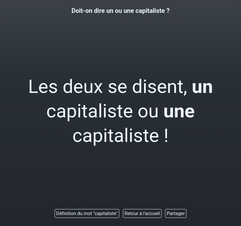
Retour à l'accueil (142, 213)
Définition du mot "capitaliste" (87, 213)
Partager (176, 213)
